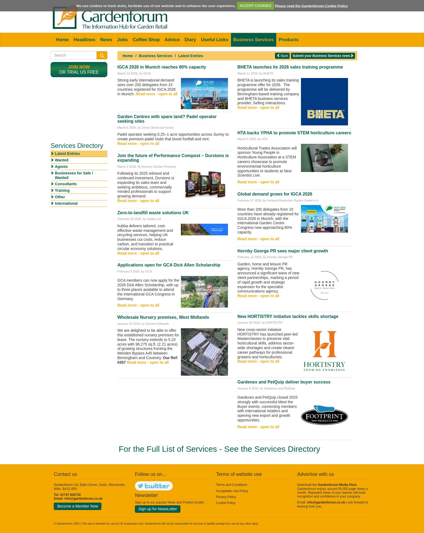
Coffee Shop (146, 39)
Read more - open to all (157, 94)
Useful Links (214, 39)
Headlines (84, 39)
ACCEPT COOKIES (255, 6)
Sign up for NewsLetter (157, 509)
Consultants (66, 184)
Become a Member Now (77, 506)
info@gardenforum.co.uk (83, 498)
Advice (172, 39)
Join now (79, 67)
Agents (61, 166)
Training (62, 190)
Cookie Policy (226, 503)
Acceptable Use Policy (232, 491)
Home (62, 39)
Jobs (122, 39)
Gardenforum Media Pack (337, 485)
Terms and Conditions (231, 485)
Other (60, 197)
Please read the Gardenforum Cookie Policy (311, 6)
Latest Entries (190, 56)
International (66, 203)
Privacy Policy (226, 497)
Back (282, 56)
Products (289, 39)
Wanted (61, 160)
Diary (190, 39)
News (106, 39)
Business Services (253, 39)
